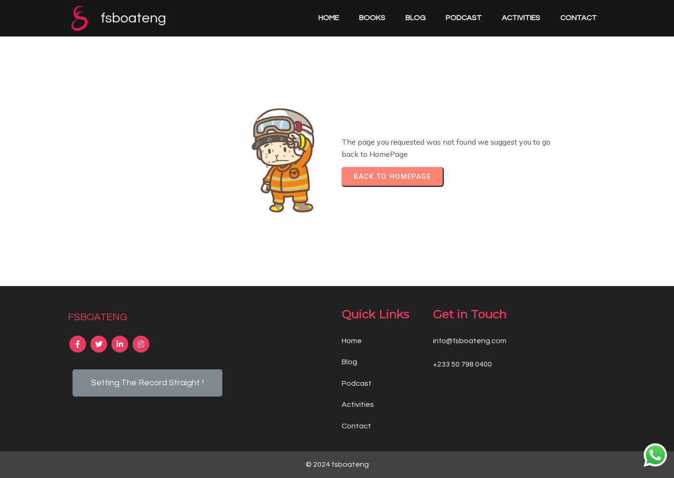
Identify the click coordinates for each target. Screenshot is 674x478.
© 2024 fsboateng (337, 464)
